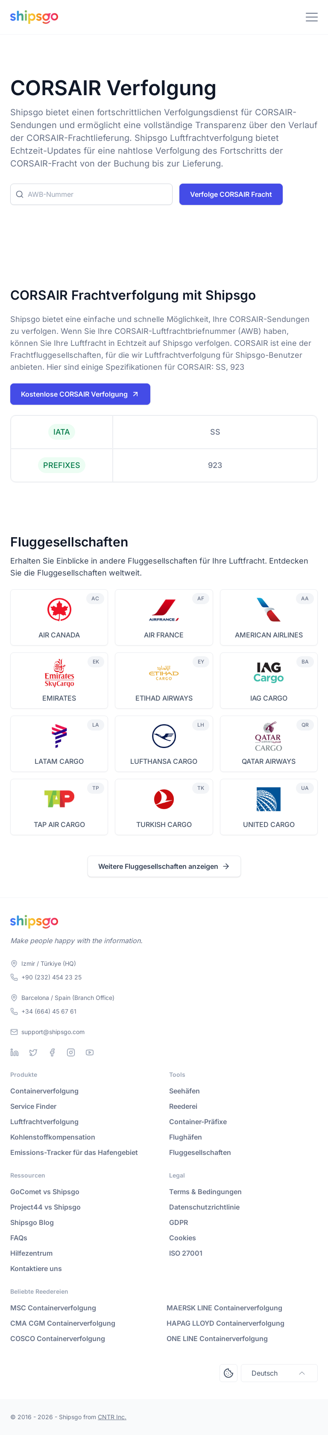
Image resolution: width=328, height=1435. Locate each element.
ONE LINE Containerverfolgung (217, 1338)
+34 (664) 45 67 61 (48, 1011)
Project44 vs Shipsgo (45, 1207)
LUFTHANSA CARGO (163, 761)
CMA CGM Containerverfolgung (62, 1323)
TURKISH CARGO (164, 824)
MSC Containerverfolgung (53, 1307)
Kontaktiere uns (36, 1268)
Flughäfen (185, 1137)
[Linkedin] (14, 1052)
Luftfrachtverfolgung (44, 1121)
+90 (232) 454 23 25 (51, 977)
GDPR (178, 1222)
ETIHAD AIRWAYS (164, 698)
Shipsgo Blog (32, 1222)
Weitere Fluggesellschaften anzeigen (164, 866)
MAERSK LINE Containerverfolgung (224, 1307)
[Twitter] (33, 1052)
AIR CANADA (59, 635)
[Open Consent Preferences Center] (228, 1373)
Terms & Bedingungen (205, 1191)
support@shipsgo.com (53, 1031)
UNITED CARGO (269, 824)
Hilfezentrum (31, 1253)
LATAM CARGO (59, 761)
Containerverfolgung (44, 1091)
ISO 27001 (185, 1253)
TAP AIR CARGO (59, 824)
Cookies (182, 1237)
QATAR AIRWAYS (269, 761)
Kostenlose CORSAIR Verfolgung (80, 394)
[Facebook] (52, 1052)
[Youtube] (89, 1052)
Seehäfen (184, 1091)
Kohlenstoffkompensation (52, 1137)
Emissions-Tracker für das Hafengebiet (74, 1152)
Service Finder (33, 1106)
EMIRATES (59, 698)
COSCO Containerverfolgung (57, 1338)
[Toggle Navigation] (312, 17)
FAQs (18, 1237)
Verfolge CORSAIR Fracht (231, 194)
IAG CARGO (268, 698)
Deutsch (279, 1373)
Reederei (183, 1106)
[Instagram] (71, 1052)
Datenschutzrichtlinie (204, 1207)
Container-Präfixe (198, 1121)
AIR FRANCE (164, 635)
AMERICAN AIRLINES (269, 635)
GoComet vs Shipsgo (44, 1191)
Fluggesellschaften (200, 1152)
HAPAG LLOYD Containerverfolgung (225, 1323)
